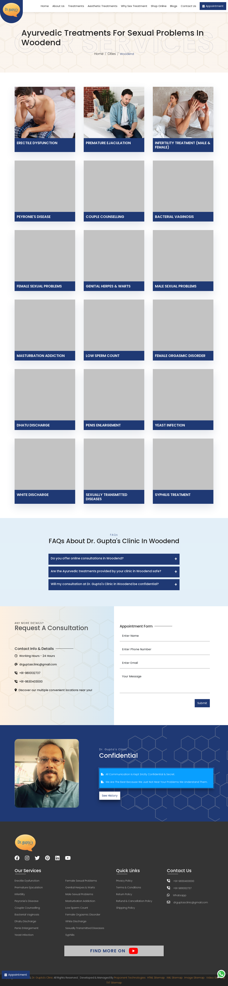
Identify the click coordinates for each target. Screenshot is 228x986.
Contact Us (188, 6)
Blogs (173, 6)
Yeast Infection (24, 935)
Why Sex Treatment (134, 6)
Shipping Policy (125, 908)
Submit (202, 703)
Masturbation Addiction (80, 901)
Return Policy (124, 894)
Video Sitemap (215, 977)
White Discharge (75, 921)
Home (45, 6)
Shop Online (159, 6)
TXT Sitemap (114, 982)
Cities (112, 54)
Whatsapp (179, 895)
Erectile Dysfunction (27, 880)
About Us (58, 6)
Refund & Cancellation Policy (134, 901)
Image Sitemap (194, 977)
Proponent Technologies (130, 977)
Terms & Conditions (128, 887)
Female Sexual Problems (81, 880)
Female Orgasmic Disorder (82, 914)
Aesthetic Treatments (102, 6)
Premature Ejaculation (29, 887)
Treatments (76, 6)
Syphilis (69, 935)
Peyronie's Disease (26, 901)
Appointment (213, 6)
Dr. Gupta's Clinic (42, 977)
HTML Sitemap (156, 977)
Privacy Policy (124, 880)
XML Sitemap (175, 977)
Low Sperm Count (76, 908)
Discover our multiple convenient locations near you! (53, 690)
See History (110, 796)
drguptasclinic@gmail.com (36, 664)
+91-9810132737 (27, 673)
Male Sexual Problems (79, 894)
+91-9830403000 (29, 681)
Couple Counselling (27, 908)
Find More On (114, 950)
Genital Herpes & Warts (80, 887)
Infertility (20, 894)
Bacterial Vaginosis (27, 914)
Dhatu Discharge (25, 921)
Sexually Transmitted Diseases (84, 928)
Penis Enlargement (26, 928)
